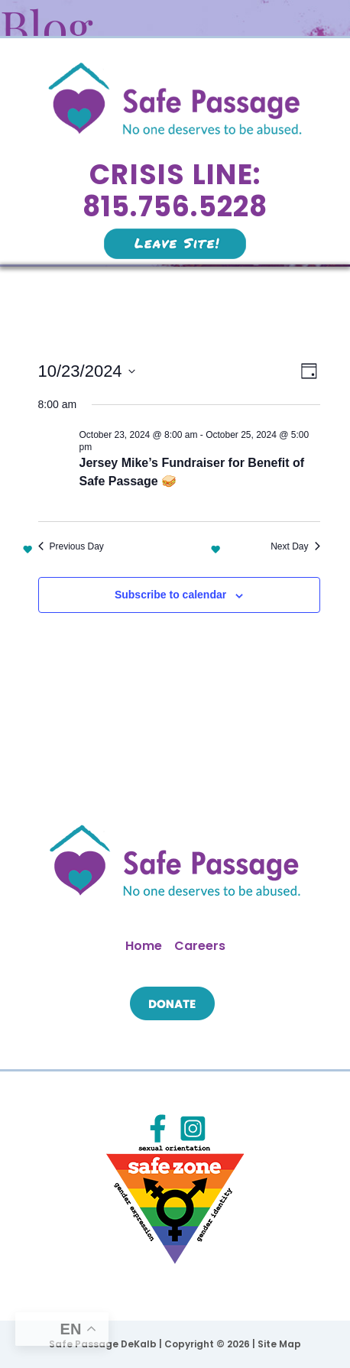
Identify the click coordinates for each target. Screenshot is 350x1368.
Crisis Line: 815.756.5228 (175, 190)
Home (143, 946)
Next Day (295, 546)
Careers (199, 946)
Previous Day (71, 546)
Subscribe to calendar (170, 594)
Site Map (279, 1343)
